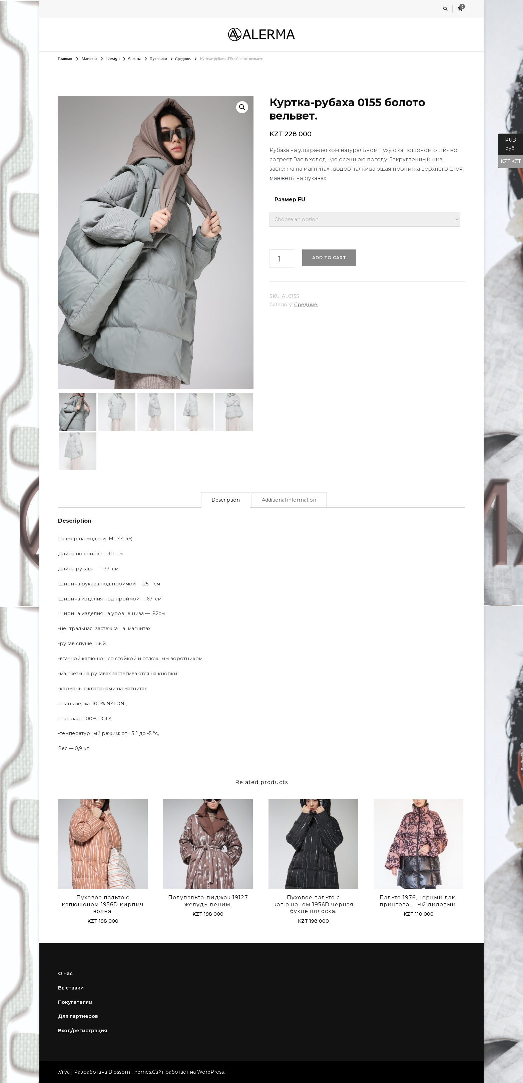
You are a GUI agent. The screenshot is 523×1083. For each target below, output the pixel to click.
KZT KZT (509, 161)
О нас (65, 973)
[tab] (225, 500)
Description (225, 500)
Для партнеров (78, 1016)
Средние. (306, 305)
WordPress (210, 1072)
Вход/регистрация (82, 1031)
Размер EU (290, 199)
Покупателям (75, 1002)
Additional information (289, 500)
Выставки (71, 988)
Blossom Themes (129, 1072)
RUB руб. (507, 146)
